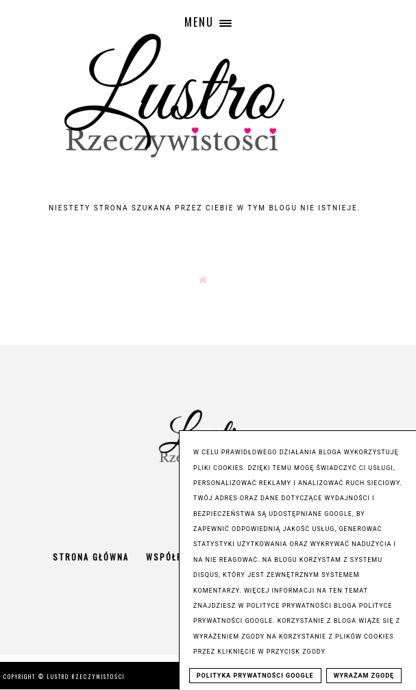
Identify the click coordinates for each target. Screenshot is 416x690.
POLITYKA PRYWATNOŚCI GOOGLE (255, 675)
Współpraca (176, 557)
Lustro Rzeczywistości (86, 676)
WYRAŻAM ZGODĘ (364, 675)
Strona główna (91, 557)
